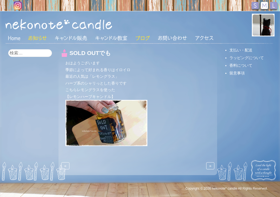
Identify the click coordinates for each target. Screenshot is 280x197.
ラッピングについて (246, 58)
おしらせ (37, 38)
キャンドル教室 (111, 38)
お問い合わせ (172, 38)
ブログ (143, 38)
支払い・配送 (240, 50)
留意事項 (237, 73)
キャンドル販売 (71, 38)
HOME (14, 38)
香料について (240, 65)
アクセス (204, 38)
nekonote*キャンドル (75, 24)
